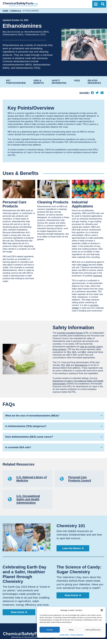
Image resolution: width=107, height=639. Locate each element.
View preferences (93, 630)
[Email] (102, 93)
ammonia (97, 276)
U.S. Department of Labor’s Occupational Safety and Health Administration (78, 381)
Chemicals (15, 11)
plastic (85, 265)
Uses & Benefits (38, 81)
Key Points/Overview (16, 81)
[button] (101, 610)
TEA (69, 352)
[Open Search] (102, 4)
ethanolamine (81, 365)
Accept (50, 630)
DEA (74, 352)
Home (5, 11)
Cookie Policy (64, 635)
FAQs (77, 80)
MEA (83, 352)
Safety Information (59, 81)
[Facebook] (92, 93)
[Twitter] (97, 93)
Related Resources (94, 81)
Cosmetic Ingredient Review (70, 333)
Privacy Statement (76, 635)
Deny (71, 630)
